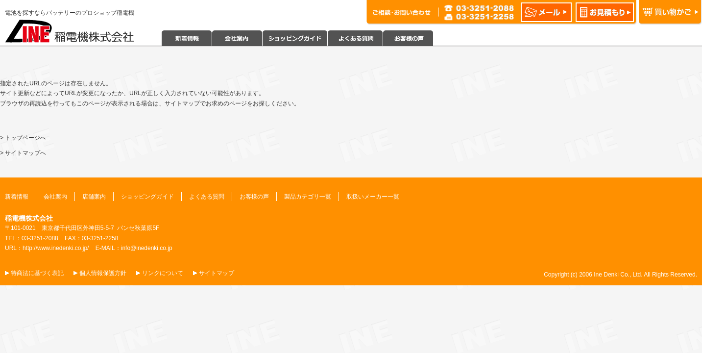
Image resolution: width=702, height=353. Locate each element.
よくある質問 (206, 196)
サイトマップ (216, 273)
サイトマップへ (25, 153)
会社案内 (55, 196)
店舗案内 (94, 196)
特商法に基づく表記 (37, 273)
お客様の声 (254, 196)
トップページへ (25, 137)
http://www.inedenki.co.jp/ (56, 248)
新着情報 (16, 196)
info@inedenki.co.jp (146, 248)
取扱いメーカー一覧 (372, 196)
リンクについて (162, 273)
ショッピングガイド (147, 196)
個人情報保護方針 (102, 273)
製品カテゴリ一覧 (307, 196)
